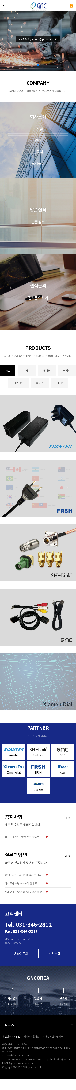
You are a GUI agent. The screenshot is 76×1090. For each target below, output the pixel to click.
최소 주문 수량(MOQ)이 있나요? (21, 883)
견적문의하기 (38, 297)
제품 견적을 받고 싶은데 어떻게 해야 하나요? (25, 892)
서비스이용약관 (31, 1036)
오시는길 (38, 163)
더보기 (68, 818)
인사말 (38, 129)
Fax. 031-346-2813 (21, 931)
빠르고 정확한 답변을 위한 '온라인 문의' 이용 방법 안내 (25, 837)
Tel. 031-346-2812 (28, 924)
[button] (38, 65)
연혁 (38, 140)
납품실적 (38, 222)
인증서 (38, 151)
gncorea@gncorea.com (22, 1063)
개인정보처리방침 (11, 1036)
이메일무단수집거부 (53, 1036)
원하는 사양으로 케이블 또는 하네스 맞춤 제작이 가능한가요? (25, 875)
